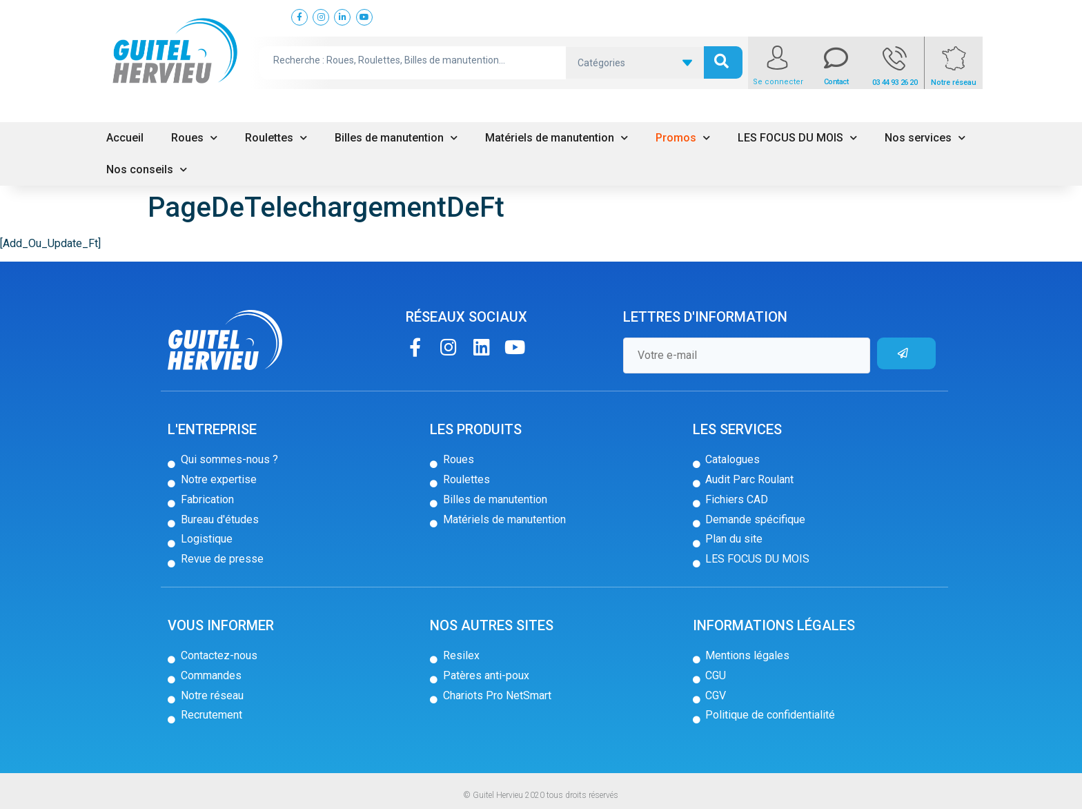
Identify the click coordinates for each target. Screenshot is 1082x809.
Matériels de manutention (556, 137)
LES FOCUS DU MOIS (797, 137)
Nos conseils (146, 169)
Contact (836, 81)
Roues (194, 137)
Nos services (925, 137)
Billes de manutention (396, 137)
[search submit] (723, 62)
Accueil (125, 137)
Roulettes (276, 137)
